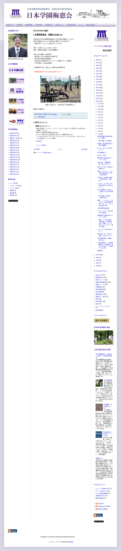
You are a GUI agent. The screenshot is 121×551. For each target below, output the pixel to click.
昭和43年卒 (13, 167)
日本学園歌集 (108, 380)
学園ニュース (100, 284)
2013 (98, 96)
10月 (99, 109)
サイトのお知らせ (101, 491)
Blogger (71, 542)
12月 (99, 103)
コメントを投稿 (41, 145)
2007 (98, 263)
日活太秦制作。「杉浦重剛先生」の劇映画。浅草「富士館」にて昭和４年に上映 (105, 245)
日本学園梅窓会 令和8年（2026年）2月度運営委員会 (104, 355)
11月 (99, 106)
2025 (98, 62)
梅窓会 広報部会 (103, 509)
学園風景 (98, 287)
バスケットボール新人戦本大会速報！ (105, 211)
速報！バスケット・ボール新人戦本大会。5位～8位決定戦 (105, 173)
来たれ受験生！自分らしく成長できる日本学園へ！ (105, 191)
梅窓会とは (10, 25)
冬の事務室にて (102, 152)
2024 (98, 65)
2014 (98, 93)
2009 (98, 257)
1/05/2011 (39, 141)
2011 (98, 101)
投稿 (97, 299)
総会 (97, 304)
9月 (99, 112)
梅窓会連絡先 (100, 498)
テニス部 (13, 183)
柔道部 (12, 193)
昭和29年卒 (13, 143)
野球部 (12, 195)
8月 (99, 114)
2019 (98, 79)
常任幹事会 (38, 25)
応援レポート (59, 25)
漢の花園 (98, 292)
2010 (98, 255)
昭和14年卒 (13, 133)
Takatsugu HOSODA (104, 506)
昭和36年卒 (13, 155)
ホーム (81, 25)
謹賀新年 (100, 250)
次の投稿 (36, 149)
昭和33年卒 (13, 150)
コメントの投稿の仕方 (103, 488)
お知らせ (98, 275)
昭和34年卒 (13, 152)
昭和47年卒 (13, 171)
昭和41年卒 (13, 164)
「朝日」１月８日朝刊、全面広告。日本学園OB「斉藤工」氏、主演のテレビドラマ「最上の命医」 (105, 223)
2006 (98, 266)
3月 (99, 128)
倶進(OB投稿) (71, 25)
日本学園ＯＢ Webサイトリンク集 (107, 433)
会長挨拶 (19, 25)
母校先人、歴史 (100, 296)
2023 (98, 68)
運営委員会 (48, 25)
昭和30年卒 (13, 145)
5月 (99, 123)
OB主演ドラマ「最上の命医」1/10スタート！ (105, 234)
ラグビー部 (13, 188)
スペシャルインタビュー (103, 306)
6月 (99, 120)
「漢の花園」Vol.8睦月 (104, 141)
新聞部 (12, 190)
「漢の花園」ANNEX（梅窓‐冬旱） (104, 196)
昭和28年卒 (13, 140)
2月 (99, 131)
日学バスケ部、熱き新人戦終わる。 (105, 167)
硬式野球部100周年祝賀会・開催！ (104, 137)
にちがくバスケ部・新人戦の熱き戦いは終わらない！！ (105, 185)
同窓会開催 (28, 25)
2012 (98, 98)
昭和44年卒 (13, 169)
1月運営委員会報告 (103, 208)
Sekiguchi (101, 503)
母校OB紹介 (99, 294)
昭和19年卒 (13, 135)
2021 (98, 73)
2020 (98, 76)
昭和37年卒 (13, 157)
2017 (98, 85)
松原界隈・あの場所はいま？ (108, 406)
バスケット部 (14, 185)
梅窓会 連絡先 (90, 25)
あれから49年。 (102, 155)
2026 (98, 60)
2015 (98, 90)
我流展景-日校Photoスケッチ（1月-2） (105, 158)
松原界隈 (98, 310)
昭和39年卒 (13, 162)
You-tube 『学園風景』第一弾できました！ (104, 163)
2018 (98, 82)
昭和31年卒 (13, 147)
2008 (98, 260)
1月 (99, 134)
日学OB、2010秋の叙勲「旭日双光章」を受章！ (104, 179)
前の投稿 (84, 149)
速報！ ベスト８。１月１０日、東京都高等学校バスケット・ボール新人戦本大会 (105, 203)
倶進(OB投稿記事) (101, 282)
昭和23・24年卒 (15, 138)
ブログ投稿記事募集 (102, 493)
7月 (99, 117)
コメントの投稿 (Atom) (44, 152)
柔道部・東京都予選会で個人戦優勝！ (105, 144)
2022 (98, 71)
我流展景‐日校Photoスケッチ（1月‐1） (105, 216)
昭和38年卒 (13, 159)
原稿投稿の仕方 (100, 496)
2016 (98, 87)
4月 (99, 126)
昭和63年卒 (13, 174)
